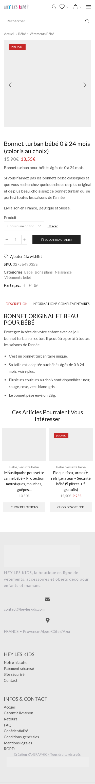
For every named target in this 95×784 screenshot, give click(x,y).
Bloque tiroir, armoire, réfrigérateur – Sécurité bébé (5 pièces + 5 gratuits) (71, 481)
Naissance (63, 272)
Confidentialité (16, 730)
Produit (10, 217)
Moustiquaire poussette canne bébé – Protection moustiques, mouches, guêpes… (24, 481)
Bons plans (44, 272)
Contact (10, 680)
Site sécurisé (14, 674)
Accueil (9, 34)
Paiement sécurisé (19, 668)
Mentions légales (18, 743)
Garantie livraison (18, 713)
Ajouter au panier (58, 239)
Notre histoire (15, 662)
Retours (10, 719)
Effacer (53, 226)
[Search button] (87, 21)
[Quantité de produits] (15, 240)
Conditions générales (21, 737)
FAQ (7, 725)
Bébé (22, 34)
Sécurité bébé (28, 467)
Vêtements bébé (42, 34)
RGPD (9, 748)
